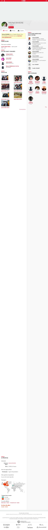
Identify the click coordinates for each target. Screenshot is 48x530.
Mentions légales (20, 518)
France (7, 502)
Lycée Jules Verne (5, 46)
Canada (2, 506)
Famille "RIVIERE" (36, 68)
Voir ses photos (22, 109)
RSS (14, 517)
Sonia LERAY (9, 58)
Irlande (6, 506)
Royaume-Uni (13, 502)
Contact (11, 517)
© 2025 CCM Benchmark (34, 518)
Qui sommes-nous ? (5, 517)
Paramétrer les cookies (13, 518)
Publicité (16, 517)
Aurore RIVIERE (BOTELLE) (30, 82)
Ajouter (11, 27)
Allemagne (3, 502)
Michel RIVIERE (35, 37)
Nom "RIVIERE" (35, 64)
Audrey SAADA (9, 54)
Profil (6, 30)
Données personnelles (42, 517)
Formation (21, 517)
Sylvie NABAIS (9, 62)
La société (25, 517)
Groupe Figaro (26, 518)
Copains (22, 30)
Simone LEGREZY (37, 92)
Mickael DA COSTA (30, 92)
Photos (13, 30)
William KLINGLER (31, 102)
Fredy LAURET (44, 82)
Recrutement (35, 517)
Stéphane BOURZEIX (44, 92)
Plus (46, 107)
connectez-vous (12, 36)
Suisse (18, 502)
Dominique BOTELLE (37, 82)
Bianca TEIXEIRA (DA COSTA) (12, 66)
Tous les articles (29, 517)
